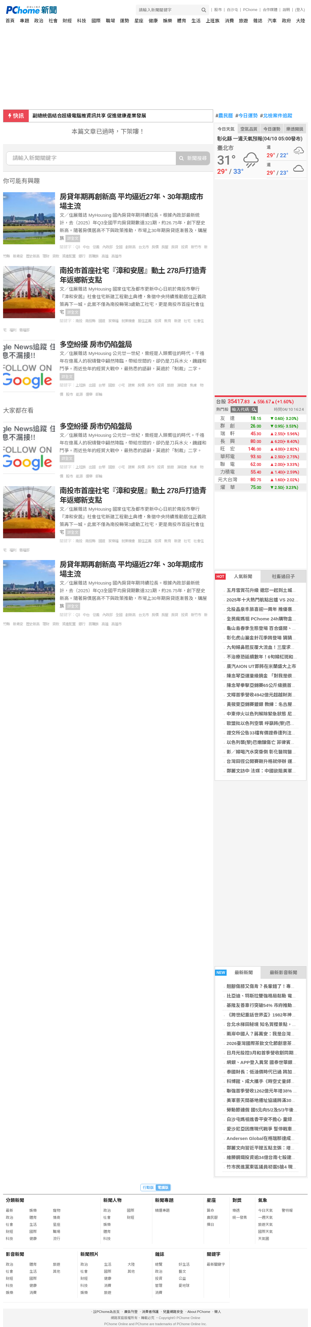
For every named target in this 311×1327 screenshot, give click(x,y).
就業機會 (128, 321)
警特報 (287, 1210)
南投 (79, 321)
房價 (155, 247)
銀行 (82, 256)
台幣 (101, 385)
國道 (101, 321)
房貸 (174, 247)
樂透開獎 (294, 129)
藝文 (182, 1271)
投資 (184, 247)
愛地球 (184, 1285)
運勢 (124, 20)
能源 (79, 394)
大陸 (300, 20)
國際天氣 (265, 1232)
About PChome (198, 1312)
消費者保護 (150, 1312)
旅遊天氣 (265, 1224)
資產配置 (69, 256)
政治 (38, 20)
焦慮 (193, 385)
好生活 (184, 1264)
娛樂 (167, 20)
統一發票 (239, 1217)
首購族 (93, 256)
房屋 (164, 247)
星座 (138, 20)
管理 (158, 1285)
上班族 (81, 385)
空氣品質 (248, 129)
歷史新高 (32, 256)
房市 (150, 385)
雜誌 (257, 20)
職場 (110, 20)
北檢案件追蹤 (276, 115)
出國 (92, 385)
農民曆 (224, 115)
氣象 (262, 1200)
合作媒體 (270, 10)
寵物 (56, 1210)
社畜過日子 (283, 576)
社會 (53, 20)
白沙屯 (232, 10)
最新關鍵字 (216, 1264)
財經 (67, 20)
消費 (229, 20)
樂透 (236, 1210)
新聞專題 (164, 1200)
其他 (56, 1271)
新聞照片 (89, 1254)
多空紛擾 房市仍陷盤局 (96, 344)
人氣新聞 (233, 577)
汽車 (272, 20)
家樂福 (113, 321)
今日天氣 (226, 129)
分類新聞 (15, 1200)
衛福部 (24, 330)
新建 (177, 321)
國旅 (111, 385)
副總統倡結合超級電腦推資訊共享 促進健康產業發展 (89, 115)
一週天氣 (265, 1217)
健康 (153, 20)
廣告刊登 (131, 1312)
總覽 (158, 1264)
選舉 (89, 394)
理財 (46, 256)
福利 (12, 330)
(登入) (300, 10)
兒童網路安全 (173, 1312)
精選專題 (162, 1210)
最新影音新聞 (283, 972)
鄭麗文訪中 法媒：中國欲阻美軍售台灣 (266, 770)
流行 (56, 1239)
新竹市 (196, 247)
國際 (96, 20)
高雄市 (116, 256)
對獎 (237, 1200)
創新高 (130, 247)
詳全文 (72, 238)
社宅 (187, 321)
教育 (167, 321)
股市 (218, 10)
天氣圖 (263, 1239)
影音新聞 (15, 1254)
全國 (119, 247)
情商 (56, 1217)
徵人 (217, 1312)
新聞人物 (112, 1200)
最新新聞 (234, 973)
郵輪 (98, 394)
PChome (250, 10)
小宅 (121, 385)
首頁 (10, 20)
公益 (182, 1278)
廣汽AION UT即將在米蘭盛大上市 (261, 666)
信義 (96, 247)
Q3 (78, 247)
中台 (86, 247)
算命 (210, 1210)
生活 (196, 20)
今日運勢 (246, 115)
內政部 (107, 247)
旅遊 (243, 20)
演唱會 (182, 385)
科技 (81, 20)
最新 (9, 1210)
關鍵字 (213, 1254)
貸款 (55, 256)
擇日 (210, 1224)
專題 (24, 20)
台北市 (144, 247)
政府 (286, 20)
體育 (181, 20)
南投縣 (90, 321)
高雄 (105, 256)
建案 (131, 385)
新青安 (18, 256)
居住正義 (144, 321)
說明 (286, 10)
